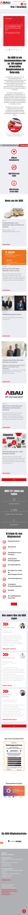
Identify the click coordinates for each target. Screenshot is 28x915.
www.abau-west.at (6, 880)
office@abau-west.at (7, 865)
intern (12, 885)
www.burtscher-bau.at (10, 719)
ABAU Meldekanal (6, 894)
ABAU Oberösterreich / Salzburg (9, 891)
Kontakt (4, 886)
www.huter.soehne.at (9, 649)
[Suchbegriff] (16, 4)
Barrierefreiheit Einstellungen (9, 888)
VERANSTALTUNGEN (16, 1)
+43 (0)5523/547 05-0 (7, 875)
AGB (9, 885)
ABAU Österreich (6, 892)
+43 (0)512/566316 (6, 864)
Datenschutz (9, 886)
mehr (14, 480)
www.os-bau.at (7, 685)
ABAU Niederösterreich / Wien (9, 889)
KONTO (23, 1)
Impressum (4, 885)
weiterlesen (6, 244)
